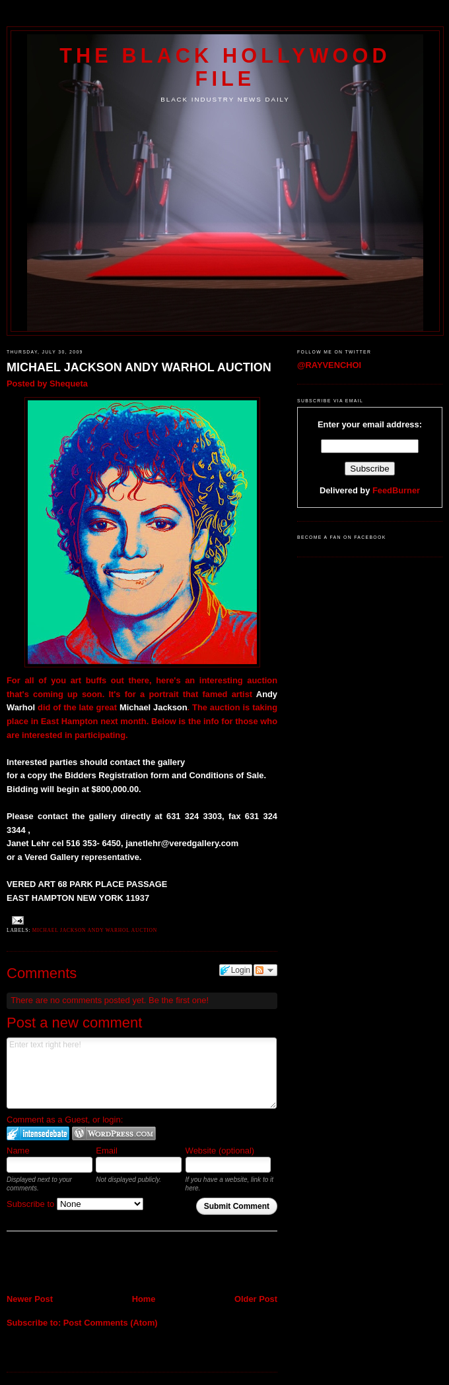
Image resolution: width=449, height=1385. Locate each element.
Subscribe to (75, 1204)
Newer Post (30, 1299)
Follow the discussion (265, 970)
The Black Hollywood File (224, 67)
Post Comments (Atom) (110, 1323)
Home (144, 1299)
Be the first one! (179, 1000)
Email (107, 1150)
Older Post (255, 1299)
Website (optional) (220, 1150)
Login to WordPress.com (114, 1133)
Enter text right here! (142, 1073)
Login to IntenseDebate (38, 1133)
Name (18, 1150)
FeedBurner (396, 490)
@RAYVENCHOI (329, 365)
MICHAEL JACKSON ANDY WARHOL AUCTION (139, 367)
